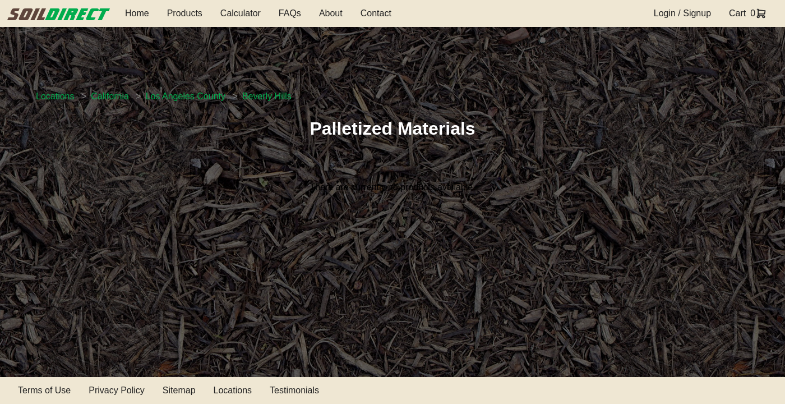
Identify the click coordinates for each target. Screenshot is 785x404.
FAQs (290, 13)
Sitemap (179, 390)
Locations (55, 96)
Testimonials (294, 390)
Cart (737, 13)
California (110, 96)
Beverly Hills (267, 96)
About (331, 13)
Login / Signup (682, 13)
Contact (376, 13)
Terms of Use (44, 390)
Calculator (240, 13)
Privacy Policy (117, 390)
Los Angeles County (185, 96)
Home (137, 13)
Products (184, 13)
